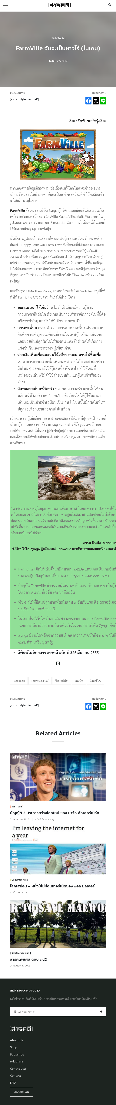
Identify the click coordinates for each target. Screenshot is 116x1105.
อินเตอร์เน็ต (61, 680)
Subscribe (17, 1054)
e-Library (16, 1061)
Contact (15, 1076)
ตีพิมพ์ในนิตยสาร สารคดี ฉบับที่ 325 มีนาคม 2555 (58, 652)
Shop (13, 1047)
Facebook (19, 680)
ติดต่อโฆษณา (21, 1092)
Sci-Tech (58, 38)
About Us (16, 1040)
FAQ (13, 1083)
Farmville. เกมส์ (39, 680)
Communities (20, 880)
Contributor (18, 1069)
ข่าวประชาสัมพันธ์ (20, 953)
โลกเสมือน (95, 680)
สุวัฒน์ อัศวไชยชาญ (44, 819)
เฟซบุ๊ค (79, 680)
